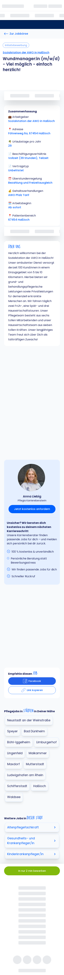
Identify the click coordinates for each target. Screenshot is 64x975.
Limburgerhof (46, 742)
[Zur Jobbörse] (16, 34)
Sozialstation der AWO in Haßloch (26, 52)
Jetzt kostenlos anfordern (32, 509)
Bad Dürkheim (34, 731)
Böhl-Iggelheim (18, 742)
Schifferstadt (17, 786)
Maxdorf (13, 764)
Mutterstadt (35, 764)
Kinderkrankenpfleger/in (32, 854)
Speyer (12, 731)
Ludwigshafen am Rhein (25, 775)
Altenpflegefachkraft (32, 827)
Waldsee (13, 797)
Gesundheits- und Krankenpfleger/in (32, 840)
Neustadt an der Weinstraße (28, 720)
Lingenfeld (15, 753)
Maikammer (38, 753)
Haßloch (39, 786)
